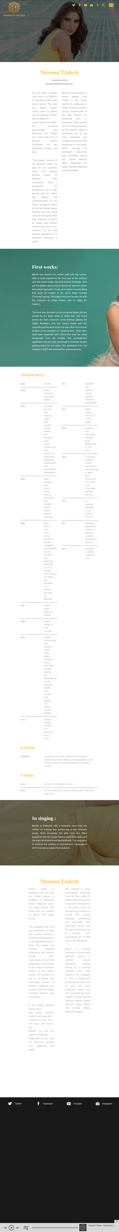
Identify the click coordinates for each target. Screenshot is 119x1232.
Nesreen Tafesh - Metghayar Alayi (102, 1225)
